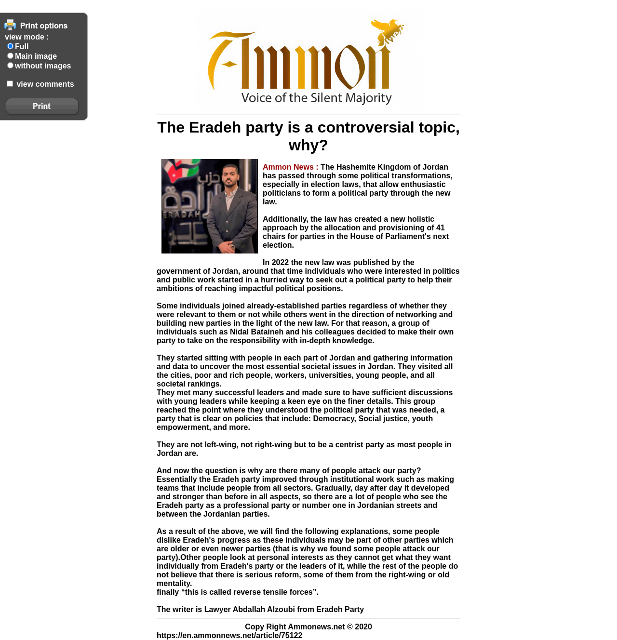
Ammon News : (292, 167)
